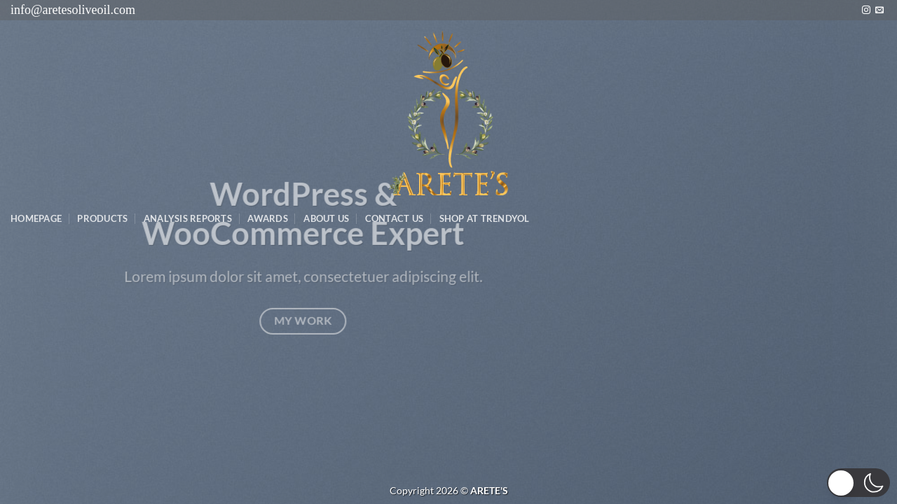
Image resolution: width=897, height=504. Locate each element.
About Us (326, 218)
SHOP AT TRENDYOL (484, 218)
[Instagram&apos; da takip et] (866, 10)
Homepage (36, 218)
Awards (267, 218)
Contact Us (394, 218)
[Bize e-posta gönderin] (879, 10)
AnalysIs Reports (188, 218)
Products (102, 218)
